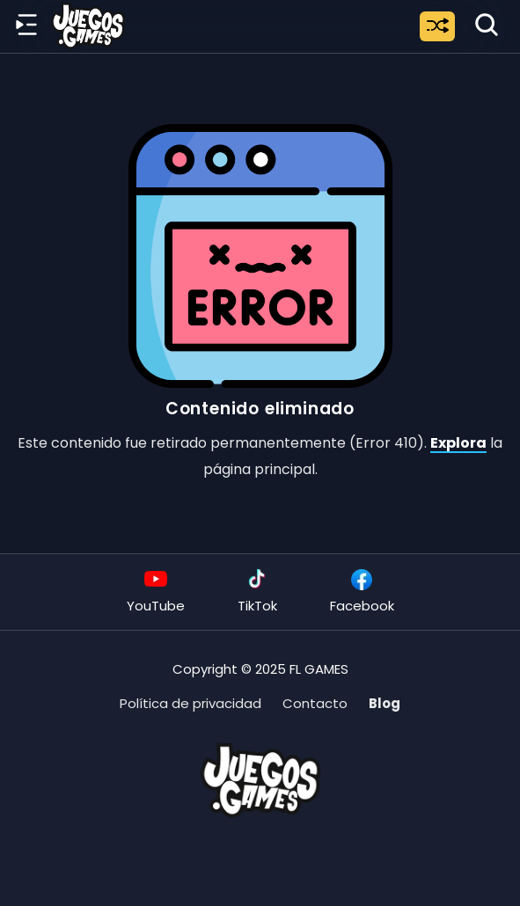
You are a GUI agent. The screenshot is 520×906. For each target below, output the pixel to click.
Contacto (315, 703)
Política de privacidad (190, 703)
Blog (384, 703)
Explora (458, 443)
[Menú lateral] (26, 25)
